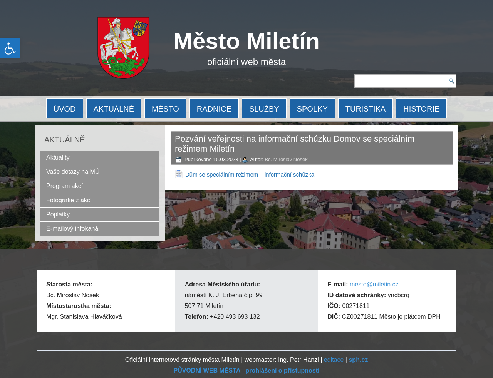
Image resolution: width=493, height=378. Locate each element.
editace (334, 359)
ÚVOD (65, 109)
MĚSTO (165, 109)
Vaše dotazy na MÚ (72, 171)
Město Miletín (246, 41)
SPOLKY (312, 109)
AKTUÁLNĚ (114, 109)
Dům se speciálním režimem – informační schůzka (249, 174)
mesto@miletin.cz (374, 284)
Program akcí (64, 186)
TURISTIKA (365, 109)
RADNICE (214, 109)
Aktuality (57, 157)
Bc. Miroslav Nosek (286, 159)
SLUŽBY (264, 109)
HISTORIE (421, 109)
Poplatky (58, 214)
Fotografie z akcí (69, 200)
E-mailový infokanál (73, 228)
